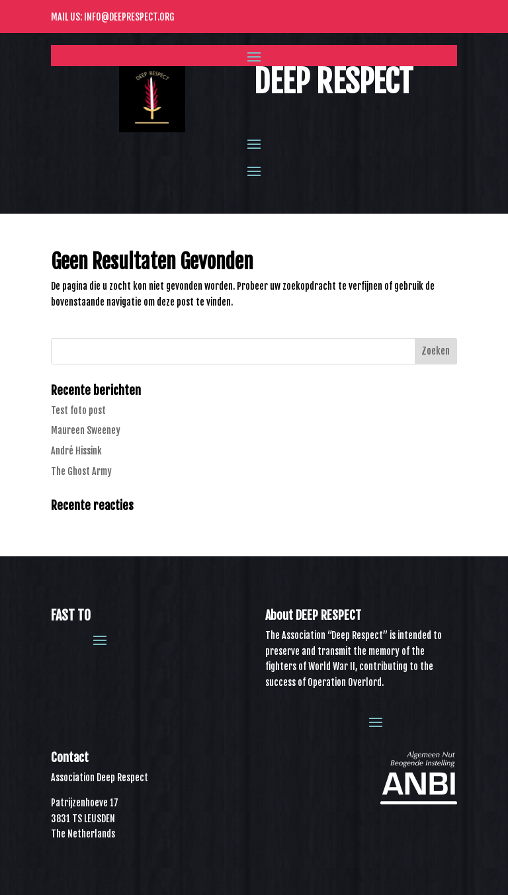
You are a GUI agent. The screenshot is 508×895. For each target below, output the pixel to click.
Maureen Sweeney (85, 430)
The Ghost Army (81, 471)
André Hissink (76, 450)
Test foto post (78, 410)
